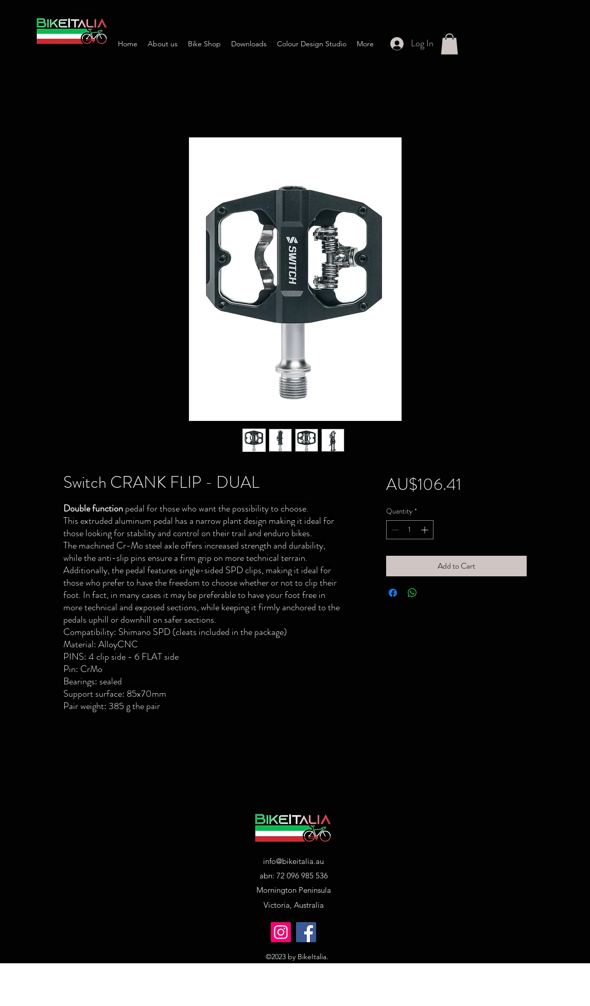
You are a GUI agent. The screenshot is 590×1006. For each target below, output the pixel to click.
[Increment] (425, 530)
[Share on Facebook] (393, 593)
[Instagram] (281, 932)
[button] (449, 44)
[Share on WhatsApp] (412, 593)
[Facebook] (306, 932)
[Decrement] (394, 530)
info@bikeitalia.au (293, 861)
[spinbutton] (410, 530)
